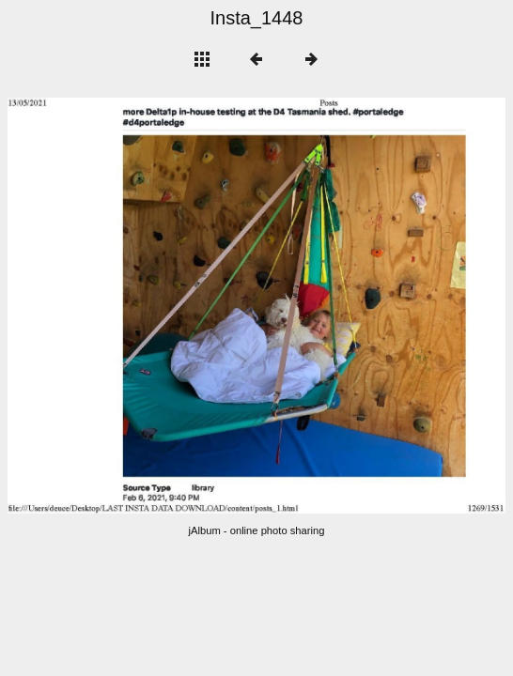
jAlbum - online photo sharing (257, 530)
